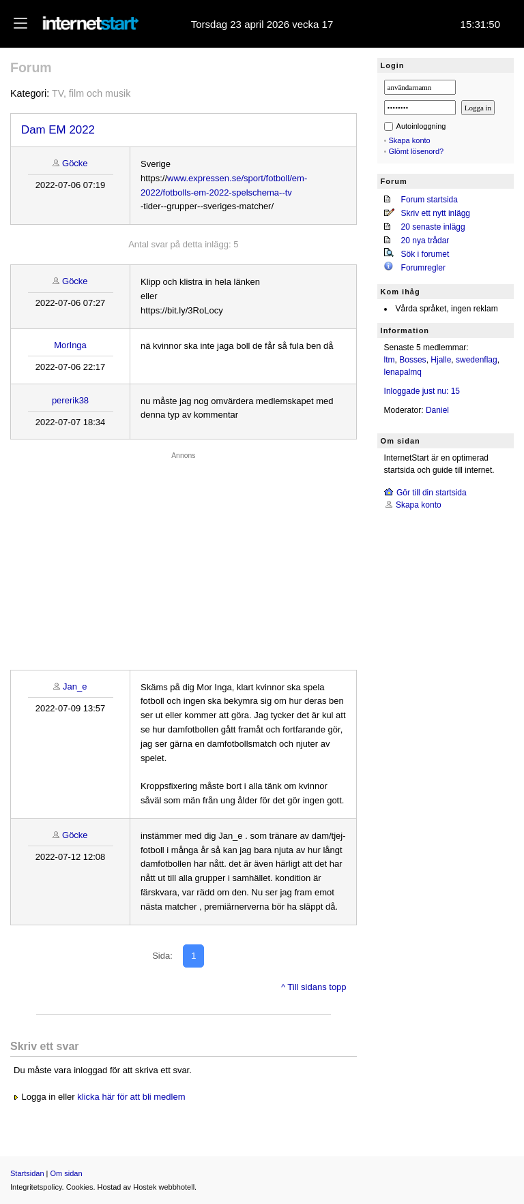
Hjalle (441, 360)
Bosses (412, 360)
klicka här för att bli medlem (131, 1097)
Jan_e (75, 686)
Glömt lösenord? (416, 151)
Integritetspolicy (36, 1187)
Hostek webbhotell (163, 1187)
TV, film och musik (91, 93)
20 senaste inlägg (433, 227)
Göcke (75, 163)
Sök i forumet (425, 254)
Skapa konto (410, 140)
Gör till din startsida (431, 492)
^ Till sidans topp (314, 987)
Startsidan (27, 1173)
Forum (31, 67)
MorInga (70, 345)
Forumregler (423, 268)
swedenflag (476, 360)
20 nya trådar (425, 240)
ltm (389, 360)
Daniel (437, 410)
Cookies (79, 1187)
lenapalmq (403, 372)
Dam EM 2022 (58, 129)
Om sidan (66, 1173)
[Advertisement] (183, 557)
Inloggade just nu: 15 (422, 391)
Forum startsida (429, 199)
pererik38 (70, 400)
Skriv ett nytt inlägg (435, 213)
